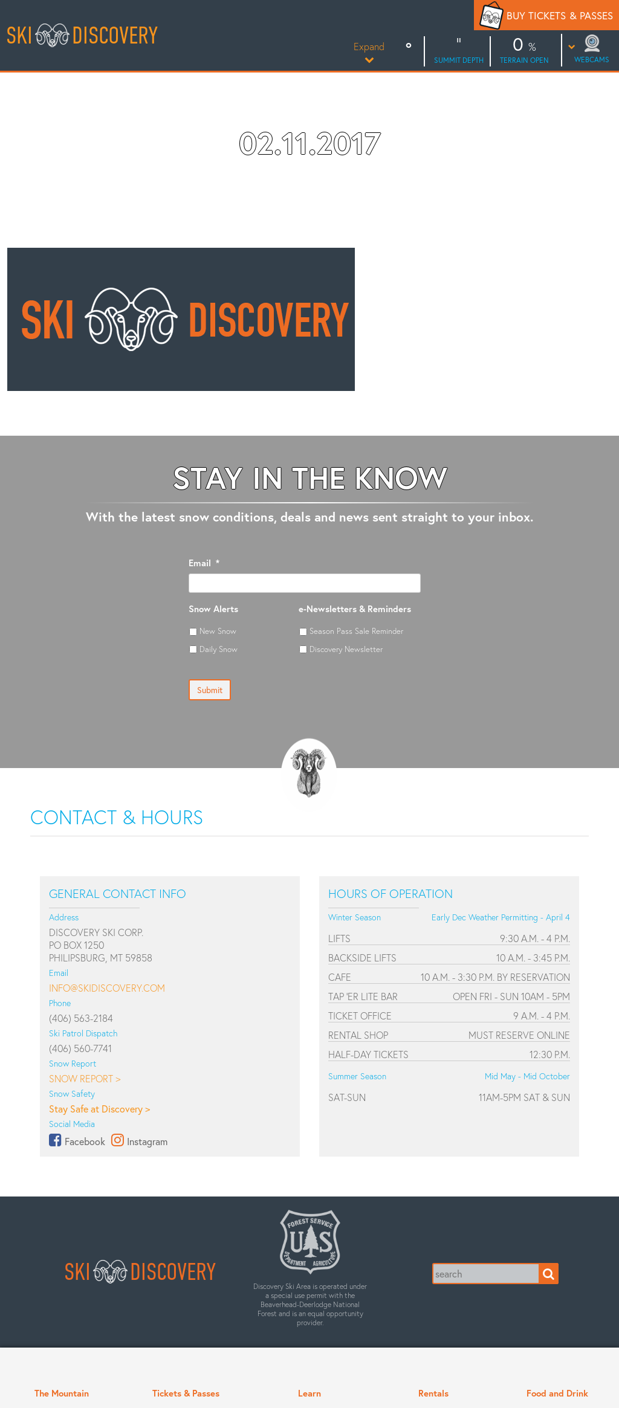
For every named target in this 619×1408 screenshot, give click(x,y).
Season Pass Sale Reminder (356, 630)
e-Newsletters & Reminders (355, 609)
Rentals (433, 1393)
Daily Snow (218, 649)
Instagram (147, 1141)
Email (204, 563)
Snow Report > (84, 1078)
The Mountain (61, 1393)
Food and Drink (557, 1393)
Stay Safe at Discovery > (99, 1108)
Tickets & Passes (185, 1393)
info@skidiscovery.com (107, 987)
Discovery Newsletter (346, 649)
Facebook (85, 1141)
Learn (309, 1393)
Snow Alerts (213, 609)
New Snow (217, 630)
